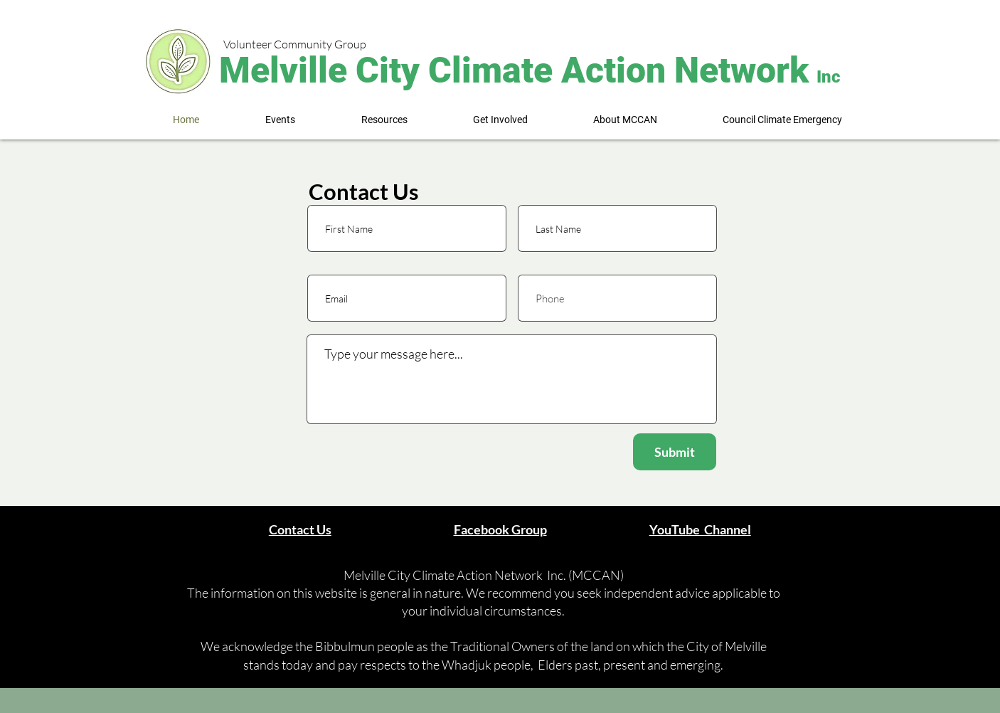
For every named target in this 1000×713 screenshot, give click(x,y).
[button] (280, 120)
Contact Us (300, 529)
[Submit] (674, 451)
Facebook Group (500, 529)
